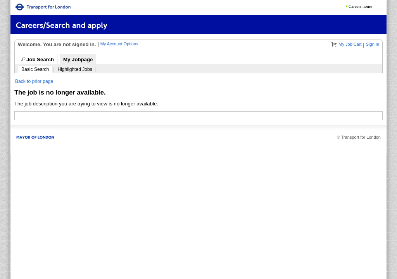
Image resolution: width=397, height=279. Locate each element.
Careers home (360, 6)
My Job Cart (349, 44)
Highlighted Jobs (74, 69)
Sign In (372, 44)
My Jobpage (78, 59)
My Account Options (119, 43)
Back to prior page (34, 81)
